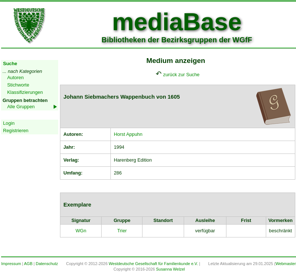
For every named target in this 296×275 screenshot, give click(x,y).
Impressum (11, 263)
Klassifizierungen (25, 92)
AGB (28, 263)
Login (8, 123)
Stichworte (18, 85)
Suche (10, 63)
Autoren (15, 77)
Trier (122, 230)
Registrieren (15, 130)
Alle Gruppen (21, 106)
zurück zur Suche (181, 74)
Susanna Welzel (170, 269)
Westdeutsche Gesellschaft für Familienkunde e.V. (153, 263)
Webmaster (285, 263)
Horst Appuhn (128, 134)
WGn (80, 230)
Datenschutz (47, 263)
